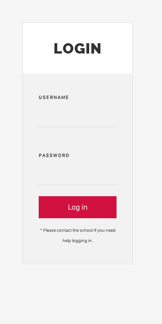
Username (54, 97)
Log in (78, 207)
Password (54, 155)
